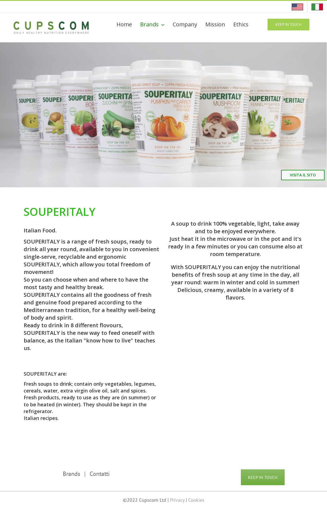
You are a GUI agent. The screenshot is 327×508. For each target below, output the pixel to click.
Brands (71, 474)
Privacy (178, 500)
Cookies (196, 500)
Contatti (100, 474)
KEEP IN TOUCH (263, 477)
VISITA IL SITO (303, 174)
